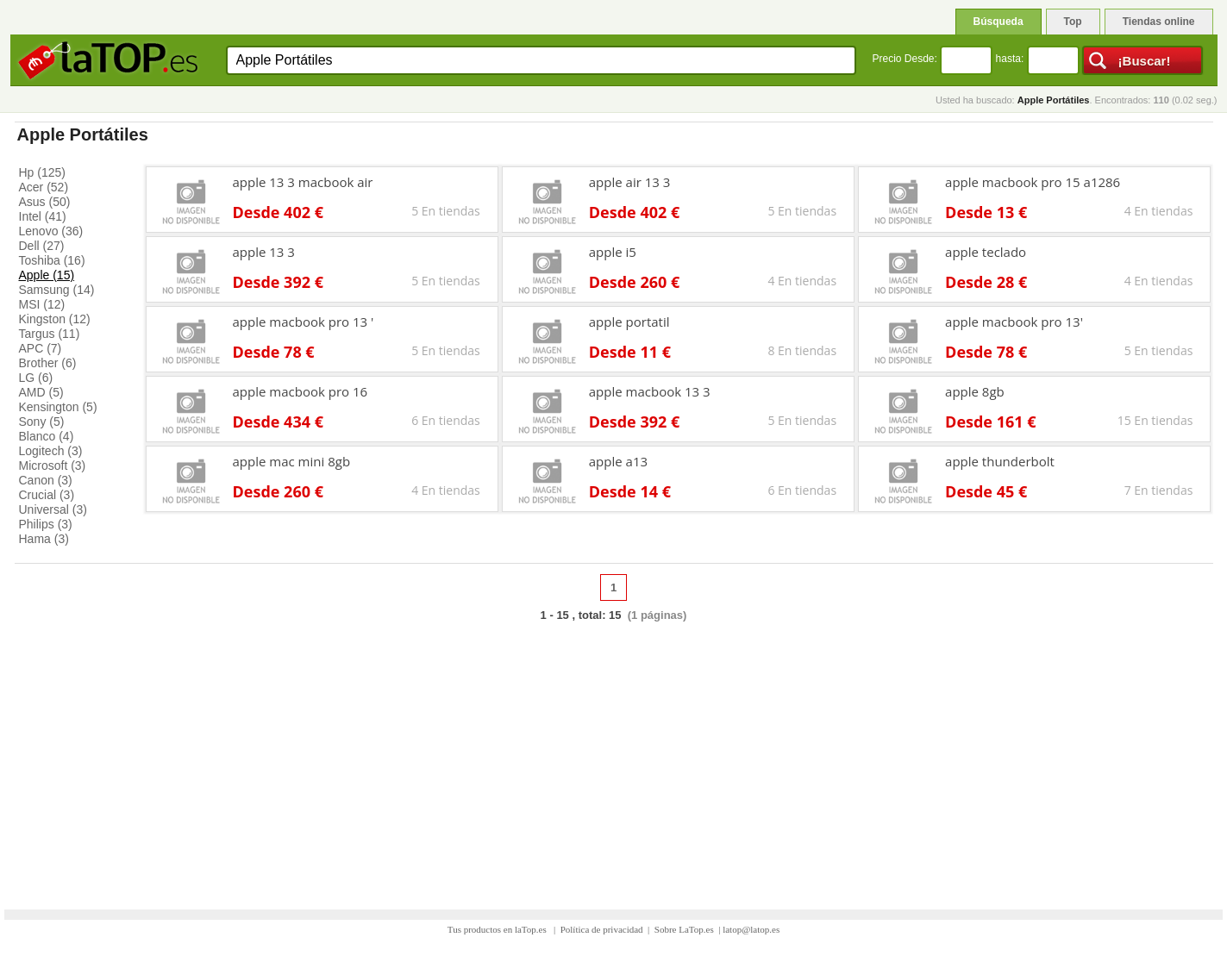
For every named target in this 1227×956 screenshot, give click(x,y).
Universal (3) (53, 509)
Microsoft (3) (52, 465)
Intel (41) (42, 216)
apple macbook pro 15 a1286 (1032, 182)
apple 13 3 (264, 251)
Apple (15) (47, 275)
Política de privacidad (601, 929)
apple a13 (618, 461)
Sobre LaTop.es (684, 929)
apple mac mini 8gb (292, 461)
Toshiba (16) (52, 260)
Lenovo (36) (51, 231)
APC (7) (40, 348)
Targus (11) (49, 334)
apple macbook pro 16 (300, 391)
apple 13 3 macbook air (303, 182)
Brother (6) (48, 363)
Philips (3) (45, 524)
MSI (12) (42, 304)
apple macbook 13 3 (650, 391)
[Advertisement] (614, 757)
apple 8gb (975, 391)
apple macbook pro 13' (1014, 321)
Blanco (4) (46, 436)
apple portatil (629, 321)
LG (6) (36, 377)
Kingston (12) (55, 319)
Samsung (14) (57, 290)
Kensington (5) (58, 407)
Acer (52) (44, 187)
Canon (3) (45, 480)
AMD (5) (41, 392)
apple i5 (612, 251)
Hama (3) (44, 539)
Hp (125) (42, 172)
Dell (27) (42, 246)
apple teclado (985, 251)
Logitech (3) (51, 451)
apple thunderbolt (1000, 461)
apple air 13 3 (630, 182)
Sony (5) (42, 421)
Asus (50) (45, 202)
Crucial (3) (47, 495)
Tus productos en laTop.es (498, 929)
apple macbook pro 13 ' (303, 321)
